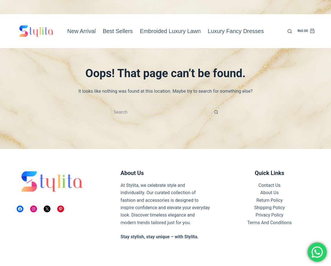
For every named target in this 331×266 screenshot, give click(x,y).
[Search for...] (160, 112)
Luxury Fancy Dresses (236, 31)
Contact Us (270, 185)
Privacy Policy (270, 215)
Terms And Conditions (269, 222)
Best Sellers (118, 31)
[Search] (290, 31)
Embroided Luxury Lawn (170, 31)
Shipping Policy (269, 207)
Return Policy (269, 200)
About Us (269, 192)
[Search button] (216, 112)
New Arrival (81, 31)
